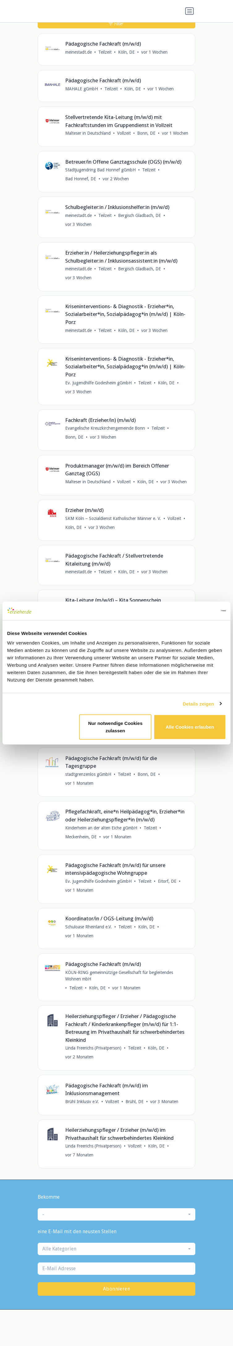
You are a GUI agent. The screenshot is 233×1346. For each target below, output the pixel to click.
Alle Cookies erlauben (190, 727)
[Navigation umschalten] (189, 11)
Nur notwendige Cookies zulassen (115, 727)
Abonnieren (116, 1289)
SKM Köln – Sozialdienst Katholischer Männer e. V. (113, 518)
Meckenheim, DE (81, 836)
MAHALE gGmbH (81, 88)
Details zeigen (198, 703)
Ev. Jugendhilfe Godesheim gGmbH (98, 382)
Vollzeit (124, 133)
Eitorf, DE (167, 881)
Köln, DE (126, 52)
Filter (115, 23)
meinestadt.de (78, 52)
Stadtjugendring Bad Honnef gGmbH (100, 169)
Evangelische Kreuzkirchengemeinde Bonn (105, 428)
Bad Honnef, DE (80, 178)
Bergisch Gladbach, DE (139, 215)
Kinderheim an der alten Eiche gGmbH (101, 827)
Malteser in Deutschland (88, 133)
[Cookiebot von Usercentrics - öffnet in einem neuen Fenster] (199, 610)
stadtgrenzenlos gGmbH (88, 774)
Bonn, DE (146, 133)
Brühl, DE (134, 1101)
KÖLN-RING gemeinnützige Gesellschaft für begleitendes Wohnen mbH (119, 975)
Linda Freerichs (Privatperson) (93, 1047)
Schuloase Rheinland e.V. (88, 926)
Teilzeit (105, 52)
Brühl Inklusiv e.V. (82, 1101)
